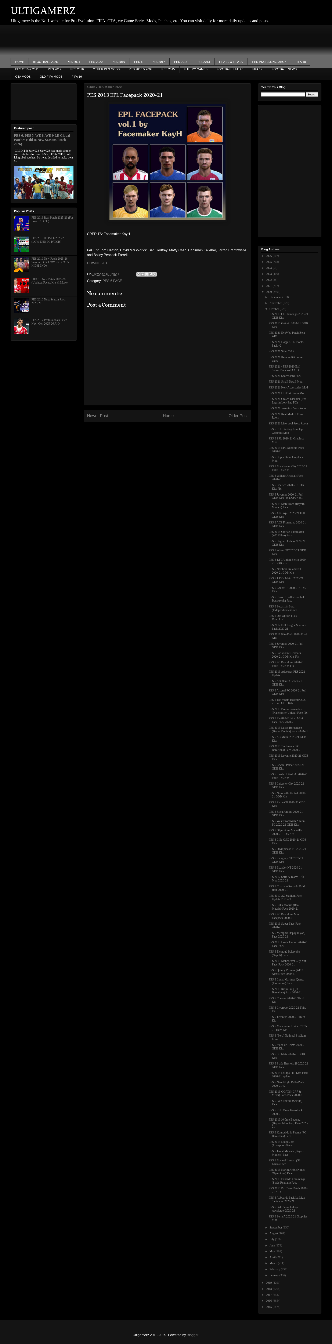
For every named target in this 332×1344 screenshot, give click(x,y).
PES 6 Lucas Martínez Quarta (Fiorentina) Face (286, 981)
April (272, 1257)
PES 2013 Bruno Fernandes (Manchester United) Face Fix (288, 711)
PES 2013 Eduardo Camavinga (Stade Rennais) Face (287, 1180)
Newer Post (97, 415)
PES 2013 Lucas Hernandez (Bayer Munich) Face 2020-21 (288, 729)
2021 (269, 286)
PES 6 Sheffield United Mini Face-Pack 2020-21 (286, 720)
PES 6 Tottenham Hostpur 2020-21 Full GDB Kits (288, 701)
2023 (269, 273)
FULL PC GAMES (196, 69)
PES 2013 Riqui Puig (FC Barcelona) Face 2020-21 (285, 990)
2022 (269, 279)
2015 (269, 1306)
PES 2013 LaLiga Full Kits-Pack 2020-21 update (288, 1074)
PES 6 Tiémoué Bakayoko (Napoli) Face (284, 953)
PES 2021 (73, 61)
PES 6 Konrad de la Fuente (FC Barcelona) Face (287, 1134)
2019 (269, 1282)
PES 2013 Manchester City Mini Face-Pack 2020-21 (288, 962)
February (275, 1269)
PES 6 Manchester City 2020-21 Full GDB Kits (288, 468)
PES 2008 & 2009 (140, 69)
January (274, 1275)
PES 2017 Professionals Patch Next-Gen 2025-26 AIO (49, 321)
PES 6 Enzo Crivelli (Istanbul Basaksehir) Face (286, 599)
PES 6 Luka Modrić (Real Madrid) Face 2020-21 (284, 906)
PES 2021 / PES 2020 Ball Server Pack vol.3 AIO (284, 368)
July (272, 1239)
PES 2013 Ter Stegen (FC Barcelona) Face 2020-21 (285, 748)
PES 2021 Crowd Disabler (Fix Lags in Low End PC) (287, 400)
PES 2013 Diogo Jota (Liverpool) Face (281, 1143)
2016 (269, 1300)
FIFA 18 (301, 61)
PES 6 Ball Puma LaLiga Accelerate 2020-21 (284, 1209)
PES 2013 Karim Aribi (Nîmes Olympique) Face (287, 1171)
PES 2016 (77, 69)
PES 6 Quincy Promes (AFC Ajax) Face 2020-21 (286, 972)
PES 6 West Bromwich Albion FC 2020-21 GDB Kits (287, 822)
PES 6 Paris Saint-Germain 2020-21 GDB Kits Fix (285, 654)
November (276, 303)
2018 (269, 1288)
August (274, 1233)
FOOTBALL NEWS (284, 69)
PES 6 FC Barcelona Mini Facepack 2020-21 (284, 916)
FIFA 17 (257, 69)
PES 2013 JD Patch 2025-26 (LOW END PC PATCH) (48, 240)
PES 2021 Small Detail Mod (285, 381)
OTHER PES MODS (106, 69)
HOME (19, 61)
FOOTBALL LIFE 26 (230, 69)
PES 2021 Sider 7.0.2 (281, 351)
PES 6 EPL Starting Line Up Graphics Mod (286, 431)
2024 (269, 268)
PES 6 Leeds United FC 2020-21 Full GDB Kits (288, 776)
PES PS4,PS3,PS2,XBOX (269, 61)
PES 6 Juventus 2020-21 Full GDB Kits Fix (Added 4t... (286, 496)
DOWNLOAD (97, 263)
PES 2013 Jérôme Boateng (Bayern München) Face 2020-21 (288, 1123)
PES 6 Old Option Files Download (283, 617)
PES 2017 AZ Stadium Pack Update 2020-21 (285, 897)
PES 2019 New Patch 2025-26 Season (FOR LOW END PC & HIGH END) (50, 262)
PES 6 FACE (112, 281)
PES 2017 (158, 61)
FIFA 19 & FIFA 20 (231, 61)
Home (168, 415)
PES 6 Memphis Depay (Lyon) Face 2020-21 (287, 934)
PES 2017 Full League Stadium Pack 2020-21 (287, 627)
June (272, 1245)
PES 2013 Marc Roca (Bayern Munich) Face (287, 505)
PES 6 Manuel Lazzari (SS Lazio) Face (284, 1162)
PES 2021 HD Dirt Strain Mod (287, 393)
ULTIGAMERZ (43, 10)
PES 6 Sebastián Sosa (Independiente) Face (283, 608)
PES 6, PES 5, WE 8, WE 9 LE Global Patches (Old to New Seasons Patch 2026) (42, 140)
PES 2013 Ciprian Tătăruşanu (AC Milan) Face (286, 533)
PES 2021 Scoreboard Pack (285, 375)
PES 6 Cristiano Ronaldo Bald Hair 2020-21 (287, 888)
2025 (269, 261)
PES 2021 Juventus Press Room (288, 408)
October (274, 309)
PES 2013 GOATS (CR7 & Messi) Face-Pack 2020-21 (286, 1093)
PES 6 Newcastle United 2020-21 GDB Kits (287, 795)
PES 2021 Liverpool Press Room (288, 423)
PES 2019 (118, 61)
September (276, 1227)
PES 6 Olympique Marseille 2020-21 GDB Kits (285, 832)
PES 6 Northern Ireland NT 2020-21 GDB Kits (285, 570)
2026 (269, 256)
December (275, 297)
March (273, 1263)
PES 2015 (168, 69)
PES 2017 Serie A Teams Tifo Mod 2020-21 (286, 878)
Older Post (238, 415)
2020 (269, 291)
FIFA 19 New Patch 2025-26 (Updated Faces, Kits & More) (50, 281)
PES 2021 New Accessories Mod (288, 387)
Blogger (192, 1335)
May (272, 1251)
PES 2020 (96, 61)
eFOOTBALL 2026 (45, 61)
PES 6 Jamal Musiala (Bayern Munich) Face (286, 1153)
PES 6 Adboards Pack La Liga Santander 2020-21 (287, 1199)
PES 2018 (180, 61)
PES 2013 (203, 61)
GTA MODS (23, 76)
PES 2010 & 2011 (27, 69)
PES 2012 (54, 69)
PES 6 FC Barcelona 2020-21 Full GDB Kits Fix (286, 664)
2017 (269, 1294)
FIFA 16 (77, 76)
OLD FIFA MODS (51, 76)
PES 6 (138, 61)
